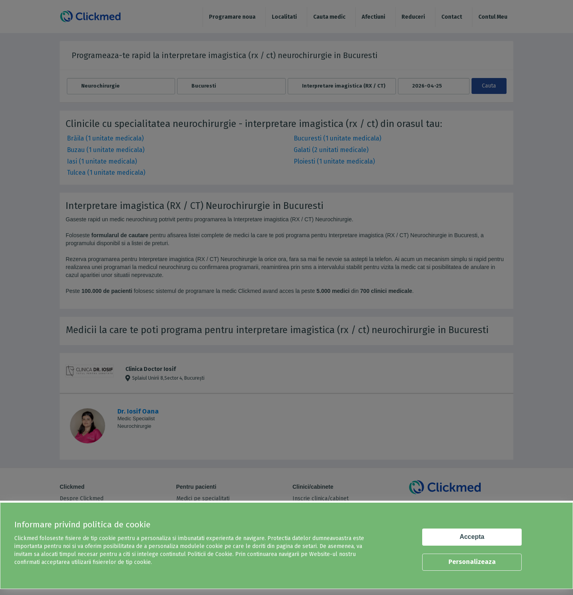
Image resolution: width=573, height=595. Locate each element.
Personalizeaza (472, 562)
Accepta (472, 536)
